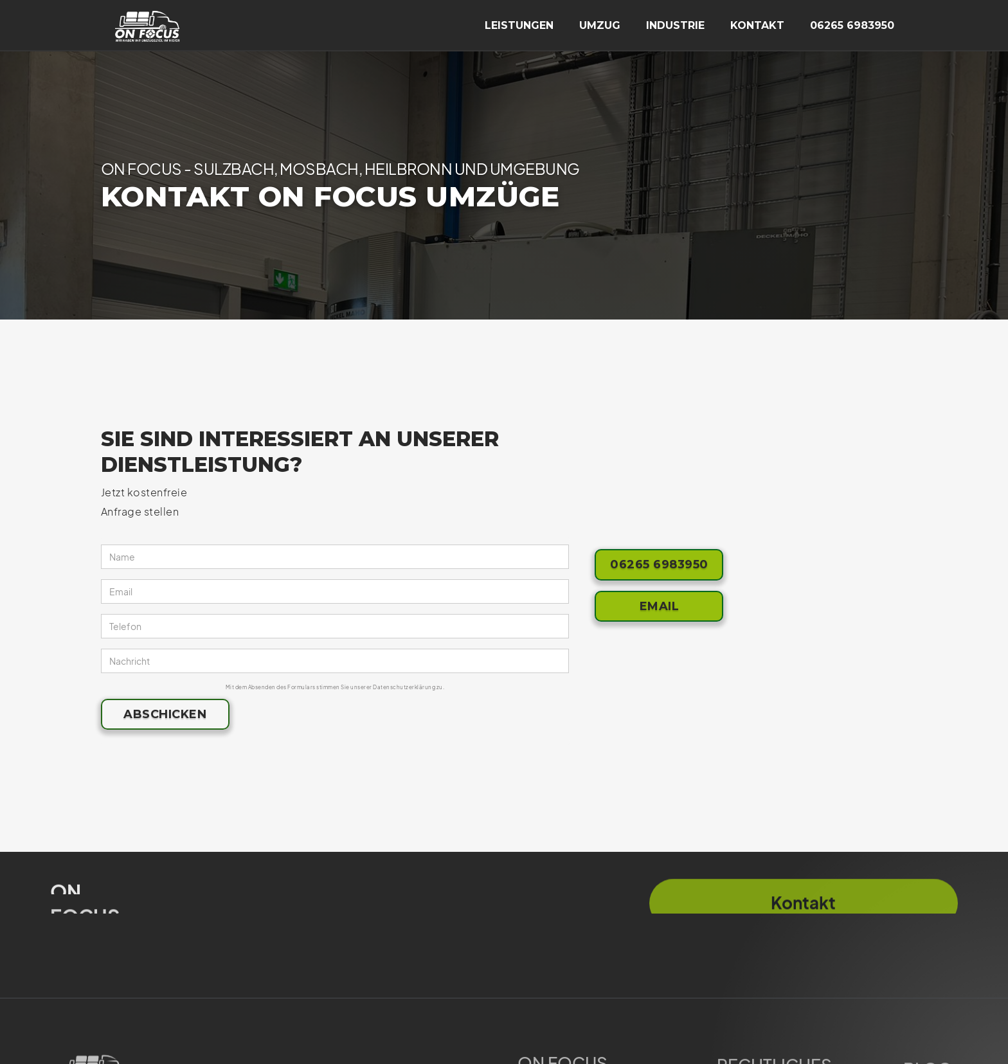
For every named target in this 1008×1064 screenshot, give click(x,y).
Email (660, 606)
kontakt (757, 25)
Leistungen (519, 25)
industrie (675, 25)
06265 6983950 (852, 25)
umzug (599, 25)
